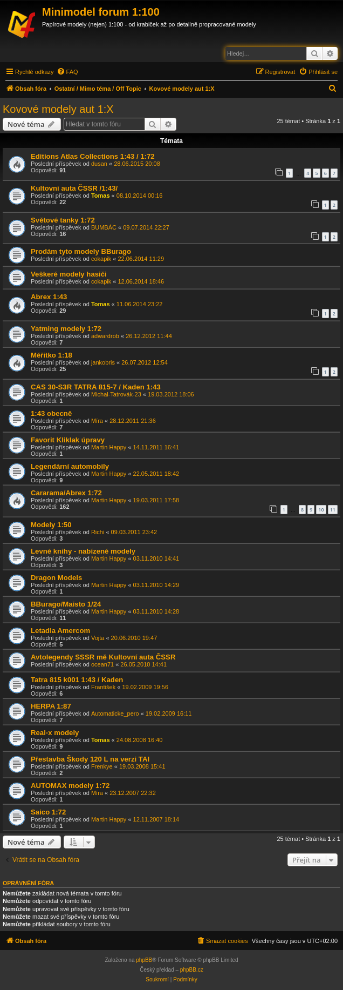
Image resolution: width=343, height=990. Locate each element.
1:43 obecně (51, 413)
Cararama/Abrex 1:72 (66, 493)
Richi (97, 532)
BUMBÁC (103, 227)
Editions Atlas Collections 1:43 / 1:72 (93, 156)
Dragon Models (56, 578)
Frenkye (102, 766)
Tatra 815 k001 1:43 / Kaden (77, 680)
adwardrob (105, 336)
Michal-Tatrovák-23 (116, 394)
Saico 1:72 (48, 812)
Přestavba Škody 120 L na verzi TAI (90, 759)
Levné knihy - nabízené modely (83, 551)
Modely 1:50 (51, 525)
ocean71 (102, 664)
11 (332, 509)
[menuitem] (67, 71)
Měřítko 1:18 (51, 355)
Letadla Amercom (60, 631)
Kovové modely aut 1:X (58, 109)
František (103, 687)
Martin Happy (108, 447)
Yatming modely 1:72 (66, 329)
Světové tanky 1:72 (63, 220)
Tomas (100, 195)
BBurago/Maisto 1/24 (66, 604)
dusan (99, 163)
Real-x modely (55, 733)
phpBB (144, 960)
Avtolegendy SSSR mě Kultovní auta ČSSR (103, 657)
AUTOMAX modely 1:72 (70, 786)
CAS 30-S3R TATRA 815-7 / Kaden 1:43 (96, 387)
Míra (97, 420)
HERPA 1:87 (51, 706)
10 (321, 509)
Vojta (97, 638)
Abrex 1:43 (49, 297)
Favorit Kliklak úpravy (68, 440)
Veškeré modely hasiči (69, 274)
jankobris (103, 362)
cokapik (101, 258)
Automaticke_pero (115, 713)
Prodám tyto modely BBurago (81, 251)
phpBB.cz (191, 970)
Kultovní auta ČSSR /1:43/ (74, 188)
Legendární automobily (70, 466)
